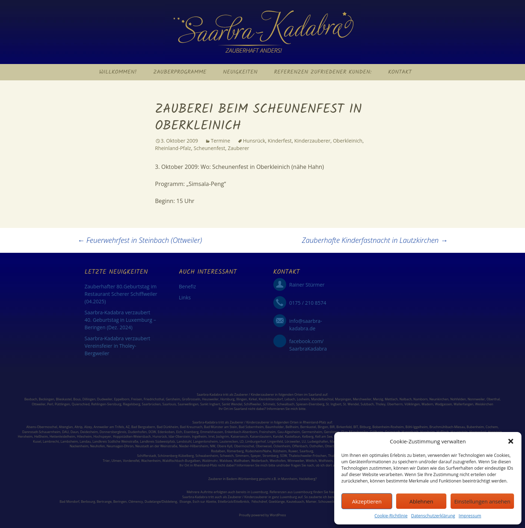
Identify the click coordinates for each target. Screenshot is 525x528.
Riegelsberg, (132, 404)
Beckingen (46, 399)
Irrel (211, 436)
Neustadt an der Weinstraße (156, 446)
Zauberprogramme (179, 72)
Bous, (77, 399)
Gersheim (173, 399)
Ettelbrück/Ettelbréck (233, 501)
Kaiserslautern (260, 436)
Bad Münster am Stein (220, 427)
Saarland (315, 394)
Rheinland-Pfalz (173, 148)
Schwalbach (285, 404)
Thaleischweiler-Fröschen (307, 455)
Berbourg (88, 501)
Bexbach (30, 399)
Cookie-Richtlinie (391, 516)
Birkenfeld (344, 427)
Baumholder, (275, 427)
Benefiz (187, 286)
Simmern (242, 455)
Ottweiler (39, 404)
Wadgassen (443, 404)
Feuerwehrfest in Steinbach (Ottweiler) (140, 240)
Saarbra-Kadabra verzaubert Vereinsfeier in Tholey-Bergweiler (118, 346)
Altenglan (66, 427)
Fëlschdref (259, 501)
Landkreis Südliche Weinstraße (115, 441)
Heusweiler (210, 399)
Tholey (380, 404)
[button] (510, 441)
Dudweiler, (105, 399)
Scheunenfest (209, 148)
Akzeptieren (367, 501)
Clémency (135, 501)
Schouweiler (327, 501)
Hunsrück (254, 140)
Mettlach (391, 399)
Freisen (136, 399)
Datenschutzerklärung (433, 516)
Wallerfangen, (464, 404)
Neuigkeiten (240, 72)
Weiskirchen (484, 404)
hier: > (333, 492)
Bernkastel (308, 427)
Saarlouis (169, 404)
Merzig (378, 399)
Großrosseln (191, 399)
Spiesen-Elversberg (310, 404)
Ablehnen (421, 501)
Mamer (311, 501)
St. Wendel (351, 404)
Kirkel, (254, 399)
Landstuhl (184, 441)
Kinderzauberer (312, 140)
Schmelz (269, 404)
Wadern (427, 404)
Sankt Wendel (232, 404)
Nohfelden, (458, 399)
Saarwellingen (188, 404)
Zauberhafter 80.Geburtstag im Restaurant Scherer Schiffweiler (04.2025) (121, 294)
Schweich (227, 455)
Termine (220, 140)
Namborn (420, 399)
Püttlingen (62, 404)
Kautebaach (295, 501)
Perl (50, 404)
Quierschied (80, 404)
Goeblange (277, 501)
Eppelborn (121, 399)
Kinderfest (280, 140)
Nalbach (405, 399)
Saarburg (306, 451)
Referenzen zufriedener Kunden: (323, 72)
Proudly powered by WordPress (262, 515)
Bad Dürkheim (167, 427)
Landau (85, 441)
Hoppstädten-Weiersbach (132, 436)
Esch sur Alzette (204, 501)
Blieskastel (64, 399)
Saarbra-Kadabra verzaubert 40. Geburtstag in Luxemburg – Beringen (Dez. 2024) (120, 320)
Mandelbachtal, (322, 399)
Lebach (289, 399)
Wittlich (311, 460)
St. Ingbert (333, 404)
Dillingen (89, 399)
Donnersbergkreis (112, 432)
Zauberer (238, 148)
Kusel (37, 441)
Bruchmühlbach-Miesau (447, 427)
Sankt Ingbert (210, 404)
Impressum (470, 516)
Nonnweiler (476, 399)
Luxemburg (259, 492)
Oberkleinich (347, 140)
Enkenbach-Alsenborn (241, 432)
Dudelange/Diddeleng (161, 501)
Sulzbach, (368, 404)
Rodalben (218, 451)
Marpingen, (343, 399)
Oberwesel (264, 446)
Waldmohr (210, 460)
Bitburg (365, 427)
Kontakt (399, 72)
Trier (106, 460)
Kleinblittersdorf (271, 399)
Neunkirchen (438, 399)
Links (185, 297)
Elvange (185, 501)
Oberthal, (494, 399)
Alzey (88, 427)
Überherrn (395, 404)
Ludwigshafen (318, 441)
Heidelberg (307, 478)
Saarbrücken (151, 404)
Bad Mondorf (69, 501)
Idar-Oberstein (179, 436)
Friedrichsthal (154, 399)
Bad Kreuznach (191, 427)
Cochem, (492, 427)
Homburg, (227, 399)
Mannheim (289, 478)
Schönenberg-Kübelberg (176, 455)
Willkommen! (118, 72)
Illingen (241, 399)
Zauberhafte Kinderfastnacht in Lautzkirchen (374, 240)
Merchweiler (362, 399)
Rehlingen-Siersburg (106, 404)
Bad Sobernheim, (251, 427)
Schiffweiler (252, 404)
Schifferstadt (146, 455)
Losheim (303, 399)
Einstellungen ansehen (482, 501)
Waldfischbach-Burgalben (181, 460)
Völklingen (412, 404)
